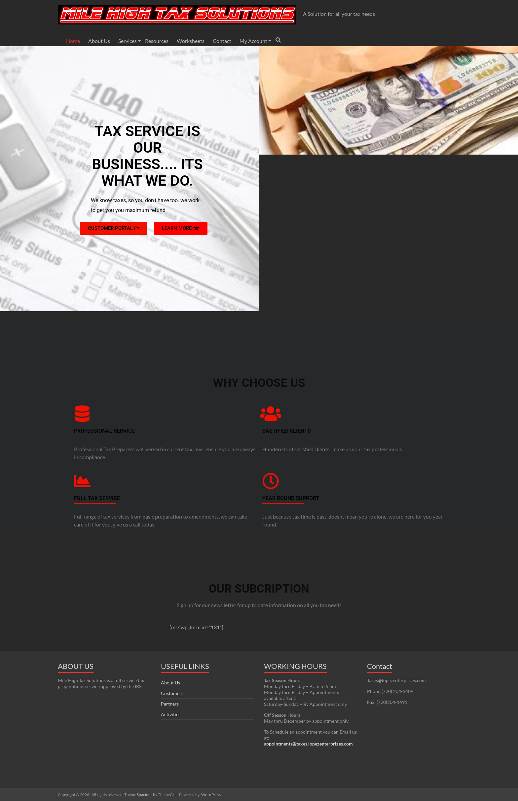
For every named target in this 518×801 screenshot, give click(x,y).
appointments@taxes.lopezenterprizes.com (308, 743)
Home (73, 41)
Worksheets (190, 41)
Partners (170, 704)
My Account (253, 41)
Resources (156, 41)
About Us (99, 41)
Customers (172, 693)
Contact (222, 41)
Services (127, 41)
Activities (170, 714)
